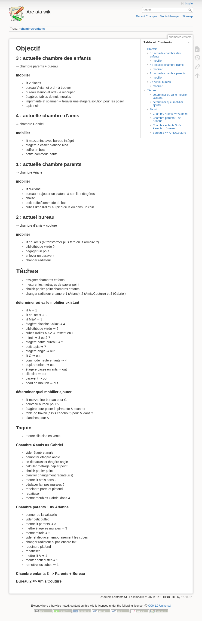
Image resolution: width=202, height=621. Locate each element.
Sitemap (187, 16)
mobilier (157, 60)
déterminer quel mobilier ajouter (168, 104)
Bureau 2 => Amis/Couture (169, 132)
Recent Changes (146, 16)
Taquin (154, 109)
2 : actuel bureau (160, 82)
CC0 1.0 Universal (159, 605)
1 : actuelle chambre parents (168, 73)
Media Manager (170, 16)
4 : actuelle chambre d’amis (167, 65)
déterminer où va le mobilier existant (170, 96)
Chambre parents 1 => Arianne (167, 119)
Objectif (152, 49)
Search (190, 10)
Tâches (151, 90)
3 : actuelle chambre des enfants (165, 55)
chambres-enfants (33, 28)
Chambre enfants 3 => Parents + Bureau (167, 127)
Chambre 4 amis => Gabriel (170, 113)
